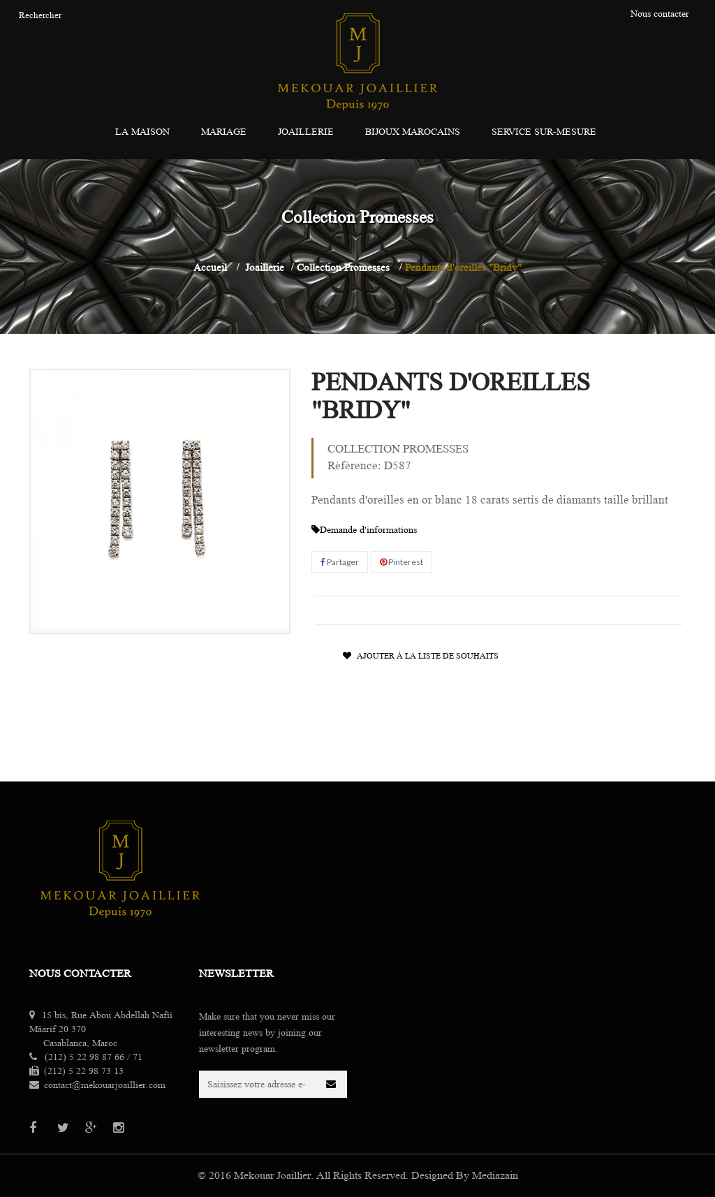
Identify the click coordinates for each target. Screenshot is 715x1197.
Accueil (210, 267)
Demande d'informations (364, 529)
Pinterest (401, 562)
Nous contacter (80, 973)
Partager (339, 562)
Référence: (354, 466)
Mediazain (495, 1175)
